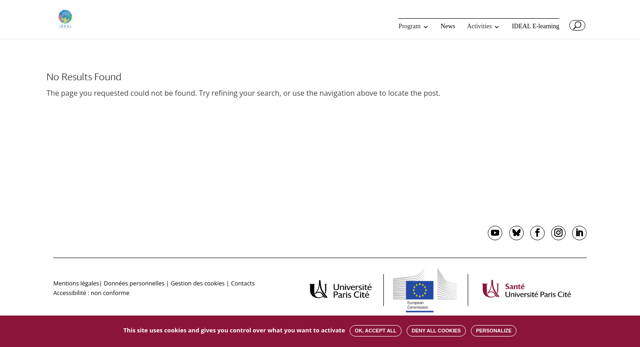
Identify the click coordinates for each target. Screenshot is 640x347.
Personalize (493, 330)
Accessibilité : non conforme (91, 293)
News (448, 26)
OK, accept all (375, 330)
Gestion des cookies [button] (198, 283)
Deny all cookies (436, 330)
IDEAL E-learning (535, 26)
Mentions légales (76, 283)
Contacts (243, 283)
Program (409, 26)
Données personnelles (134, 283)
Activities (479, 26)
